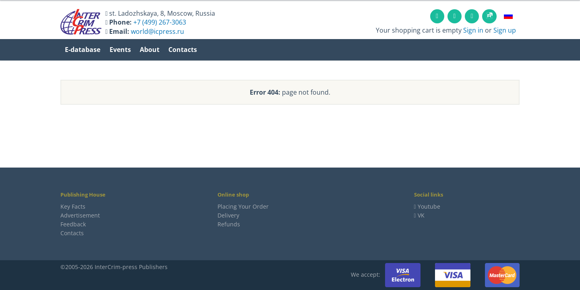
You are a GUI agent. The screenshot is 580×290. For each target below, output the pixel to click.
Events (120, 49)
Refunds (229, 224)
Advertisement (80, 215)
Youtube (429, 206)
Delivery (228, 215)
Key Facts (72, 206)
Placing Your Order (243, 206)
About (150, 49)
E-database (82, 49)
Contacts (182, 49)
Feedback (73, 224)
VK (419, 215)
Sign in (473, 30)
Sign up (504, 30)
